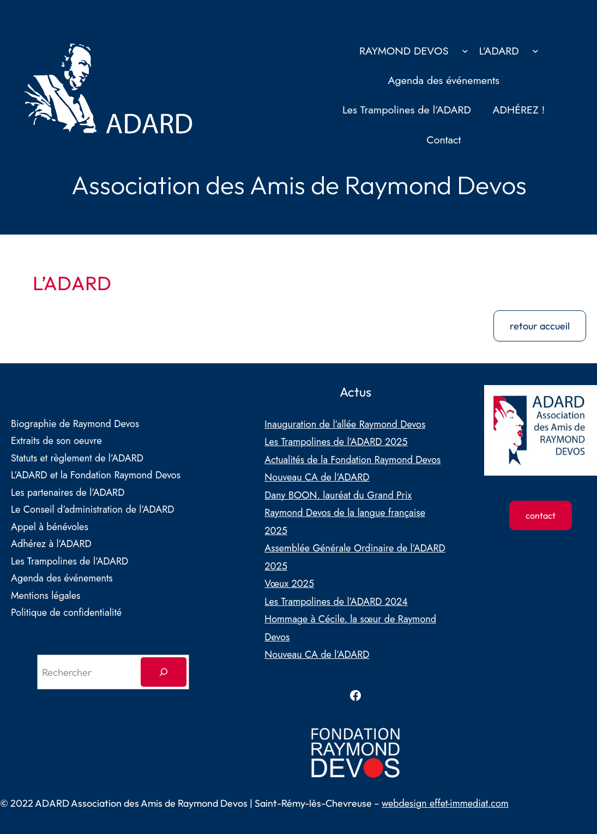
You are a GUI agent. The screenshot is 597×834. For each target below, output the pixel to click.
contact (541, 515)
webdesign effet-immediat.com (445, 803)
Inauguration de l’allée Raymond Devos (344, 424)
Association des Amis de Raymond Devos (299, 185)
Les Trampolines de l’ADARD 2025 (335, 442)
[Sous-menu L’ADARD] (535, 50)
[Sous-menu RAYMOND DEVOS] (465, 50)
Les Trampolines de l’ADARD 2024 (335, 602)
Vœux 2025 (289, 584)
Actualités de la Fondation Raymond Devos (352, 460)
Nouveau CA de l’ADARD (316, 477)
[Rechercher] (163, 672)
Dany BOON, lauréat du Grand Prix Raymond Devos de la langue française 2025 (344, 513)
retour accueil (540, 326)
